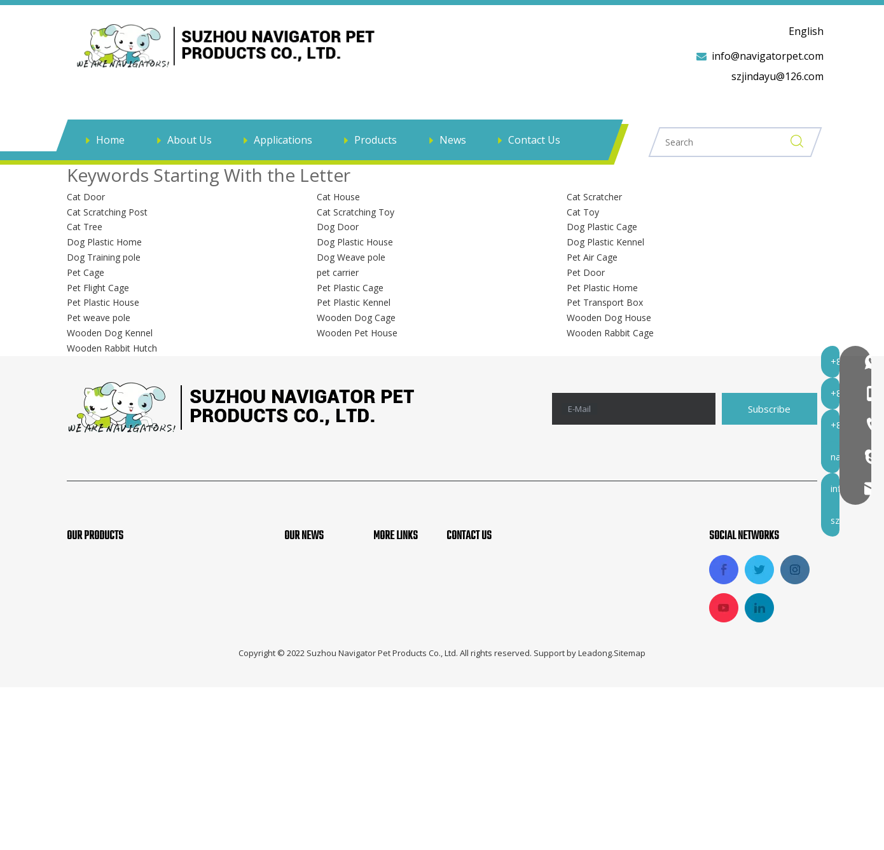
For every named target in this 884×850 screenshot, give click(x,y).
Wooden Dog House (609, 316)
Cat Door (86, 195)
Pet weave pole (98, 316)
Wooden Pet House (357, 331)
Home (110, 140)
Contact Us (534, 140)
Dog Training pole (104, 255)
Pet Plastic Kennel (353, 300)
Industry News (319, 582)
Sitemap (630, 815)
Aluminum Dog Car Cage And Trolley (154, 561)
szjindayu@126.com (777, 76)
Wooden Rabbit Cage (610, 331)
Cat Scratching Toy (355, 210)
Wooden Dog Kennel (110, 331)
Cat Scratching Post (107, 210)
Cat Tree (84, 225)
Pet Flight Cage (98, 286)
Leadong (595, 815)
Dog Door (338, 225)
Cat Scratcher (594, 195)
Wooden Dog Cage (356, 316)
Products (375, 140)
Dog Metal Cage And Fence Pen (141, 668)
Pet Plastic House (103, 300)
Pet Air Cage (592, 255)
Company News (321, 561)
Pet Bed (85, 689)
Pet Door (586, 270)
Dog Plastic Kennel (605, 240)
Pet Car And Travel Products (134, 646)
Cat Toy (583, 210)
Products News (320, 603)
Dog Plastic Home (104, 240)
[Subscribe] (769, 407)
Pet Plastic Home (602, 286)
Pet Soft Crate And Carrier (129, 603)
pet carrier (338, 270)
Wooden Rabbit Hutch (112, 346)
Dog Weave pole (351, 255)
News (452, 140)
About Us (189, 140)
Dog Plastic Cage (602, 225)
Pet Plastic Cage (350, 286)
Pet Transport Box (605, 300)
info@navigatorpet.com (768, 56)
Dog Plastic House (355, 240)
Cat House (338, 195)
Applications (283, 140)
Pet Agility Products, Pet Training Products (168, 582)
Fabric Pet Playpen (111, 624)
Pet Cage (85, 270)
